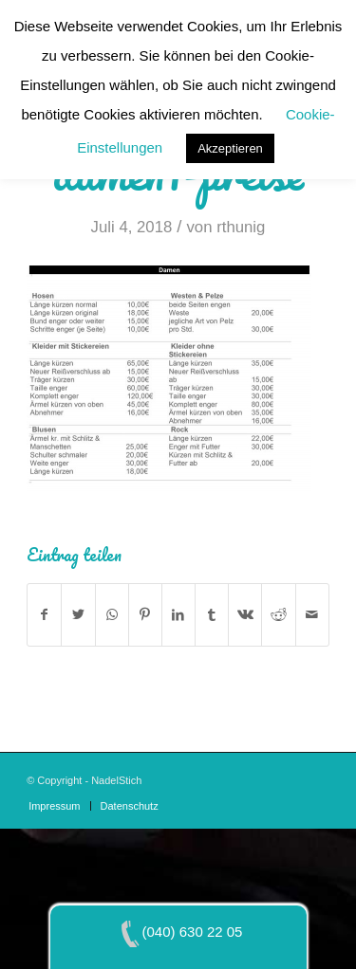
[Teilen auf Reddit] (278, 615)
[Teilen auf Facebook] (44, 615)
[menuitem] (54, 806)
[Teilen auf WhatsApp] (112, 615)
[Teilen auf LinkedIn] (178, 615)
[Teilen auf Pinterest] (145, 615)
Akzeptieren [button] (230, 148)
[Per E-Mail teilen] (312, 615)
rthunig (240, 227)
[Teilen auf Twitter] (78, 615)
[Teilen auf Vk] (245, 615)
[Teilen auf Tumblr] (212, 615)
